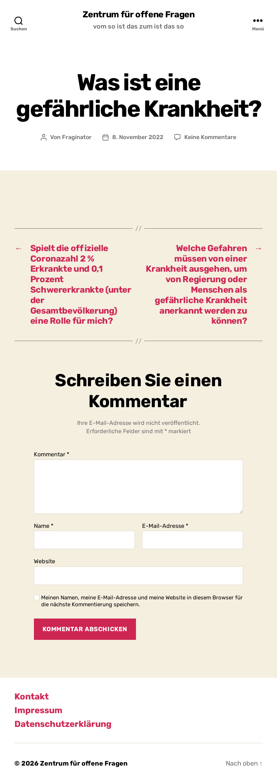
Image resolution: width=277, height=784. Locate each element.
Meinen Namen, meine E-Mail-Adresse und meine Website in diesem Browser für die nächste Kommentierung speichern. (142, 601)
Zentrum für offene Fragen (139, 14)
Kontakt (31, 697)
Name (43, 526)
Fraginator (77, 137)
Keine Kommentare (210, 137)
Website (44, 561)
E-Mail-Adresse (165, 526)
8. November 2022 (137, 137)
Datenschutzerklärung (62, 724)
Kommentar (51, 454)
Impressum (38, 710)
